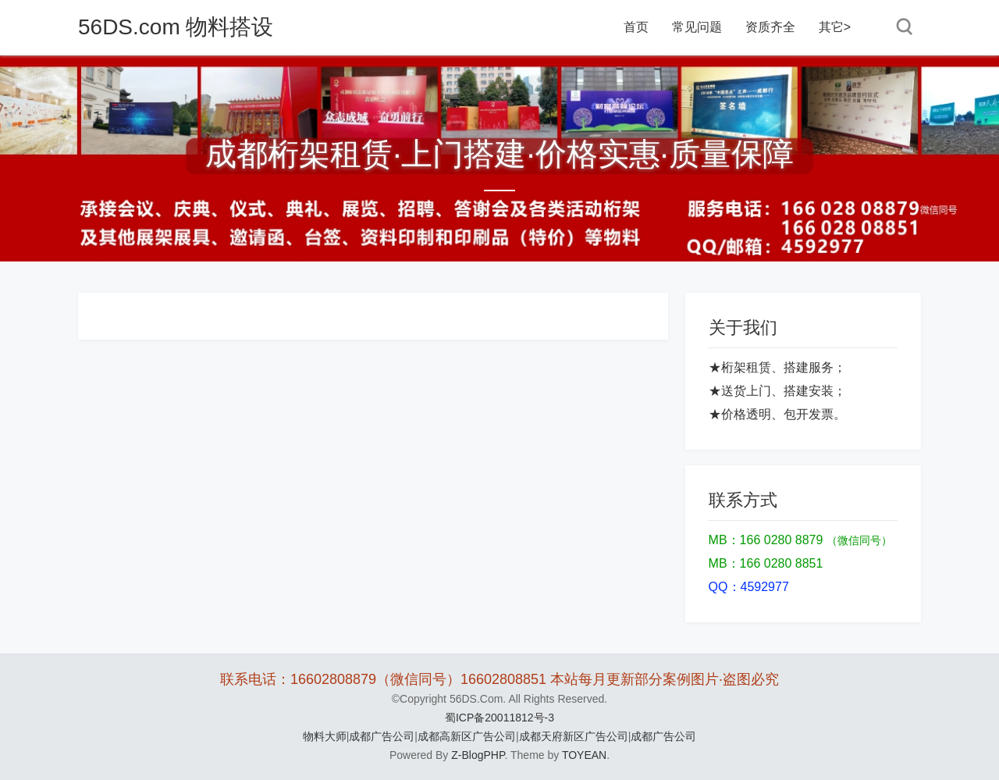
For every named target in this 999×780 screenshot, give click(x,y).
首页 (636, 27)
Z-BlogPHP (477, 755)
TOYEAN (584, 755)
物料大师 (325, 736)
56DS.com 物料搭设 (176, 27)
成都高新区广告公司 (467, 736)
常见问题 (697, 27)
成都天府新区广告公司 (573, 736)
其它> (835, 27)
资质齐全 (770, 27)
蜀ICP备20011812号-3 (499, 717)
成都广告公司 (381, 736)
